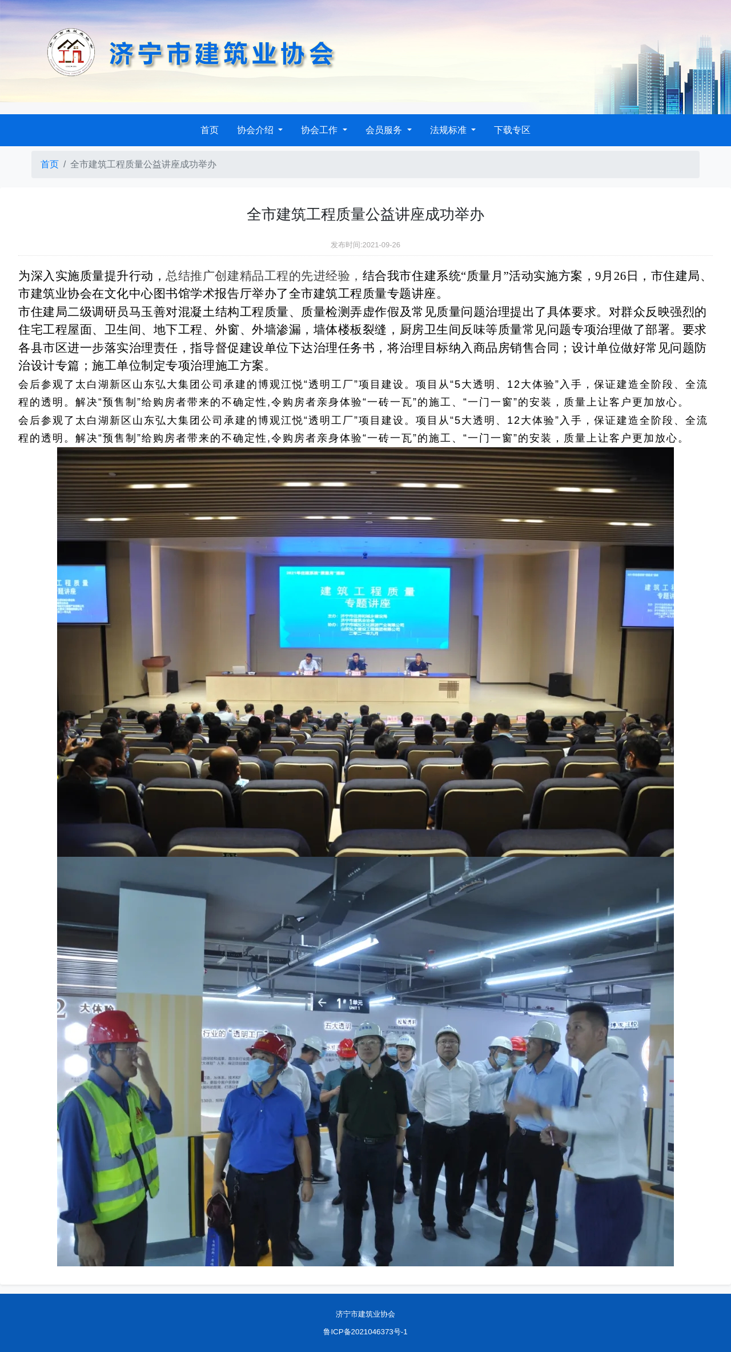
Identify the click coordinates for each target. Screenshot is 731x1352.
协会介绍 (256, 130)
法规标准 (449, 130)
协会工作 (320, 130)
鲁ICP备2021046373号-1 (365, 1331)
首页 (209, 130)
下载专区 (512, 130)
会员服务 (385, 130)
